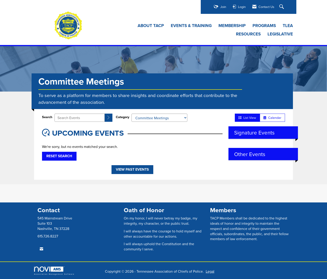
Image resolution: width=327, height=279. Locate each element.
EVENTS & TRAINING (191, 26)
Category (122, 117)
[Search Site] (282, 7)
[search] (108, 118)
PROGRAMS (264, 26)
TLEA (288, 26)
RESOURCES (248, 34)
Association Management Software (54, 271)
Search (47, 117)
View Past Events (132, 169)
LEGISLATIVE (280, 34)
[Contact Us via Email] (41, 248)
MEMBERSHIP (232, 26)
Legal (210, 271)
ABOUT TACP (151, 26)
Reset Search (59, 156)
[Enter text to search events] (79, 118)
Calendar (272, 117)
